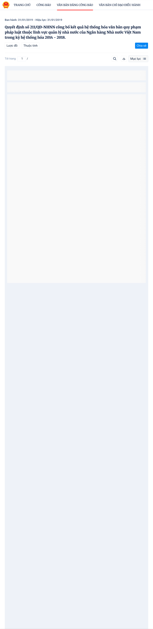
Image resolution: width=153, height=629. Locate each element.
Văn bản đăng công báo (75, 5)
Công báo (44, 5)
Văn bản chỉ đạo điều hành (119, 5)
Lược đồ (12, 45)
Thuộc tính (31, 45)
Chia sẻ (141, 45)
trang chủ (22, 5)
